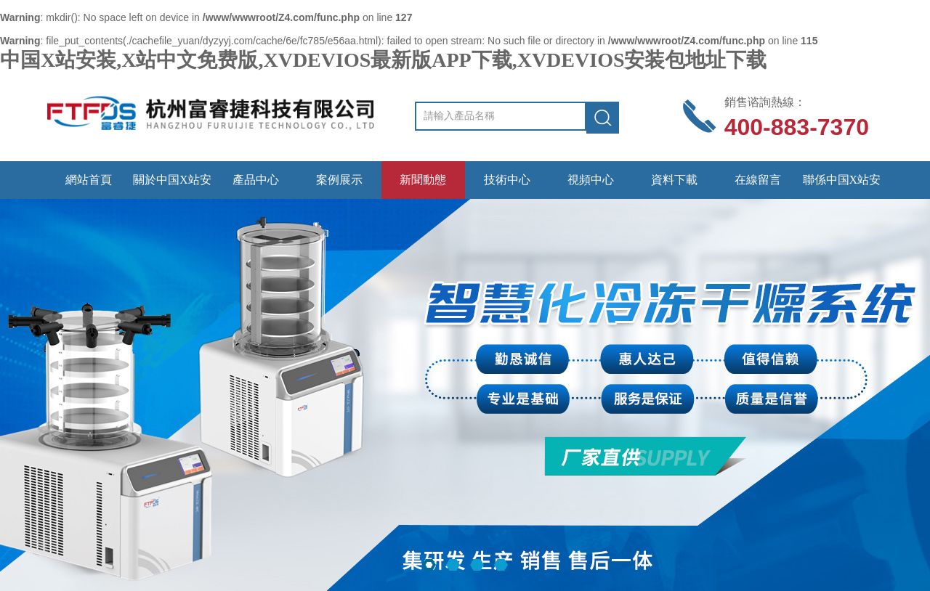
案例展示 (339, 180)
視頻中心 (590, 180)
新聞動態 (423, 180)
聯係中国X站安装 (842, 186)
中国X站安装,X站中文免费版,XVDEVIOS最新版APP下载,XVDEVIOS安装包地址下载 (383, 60)
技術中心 (507, 180)
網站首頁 (88, 180)
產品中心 (255, 180)
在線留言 (758, 180)
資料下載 (674, 180)
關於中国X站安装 (172, 186)
